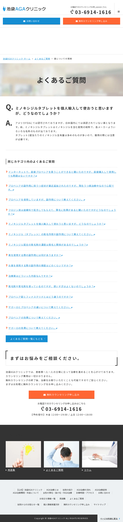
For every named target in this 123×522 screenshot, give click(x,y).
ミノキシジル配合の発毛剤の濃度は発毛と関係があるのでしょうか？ (47, 244)
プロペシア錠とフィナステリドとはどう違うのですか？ (39, 296)
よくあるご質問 (42, 58)
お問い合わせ (31, 21)
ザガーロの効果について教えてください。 (32, 328)
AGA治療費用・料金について (26, 492)
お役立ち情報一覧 (47, 498)
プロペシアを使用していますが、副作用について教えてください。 (46, 199)
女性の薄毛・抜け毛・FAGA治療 (57, 492)
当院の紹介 (68, 489)
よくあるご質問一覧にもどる (26, 338)
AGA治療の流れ (84, 489)
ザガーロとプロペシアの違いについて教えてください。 (39, 307)
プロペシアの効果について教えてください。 (33, 317)
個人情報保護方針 (51, 504)
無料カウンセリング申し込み (91, 21)
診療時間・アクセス (85, 492)
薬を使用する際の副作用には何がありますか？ (34, 255)
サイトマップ (100, 504)
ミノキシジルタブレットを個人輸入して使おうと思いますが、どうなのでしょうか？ (56, 223)
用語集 (63, 498)
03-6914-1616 (61, 409)
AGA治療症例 (101, 489)
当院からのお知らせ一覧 (28, 504)
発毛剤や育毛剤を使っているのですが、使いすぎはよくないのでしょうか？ (51, 286)
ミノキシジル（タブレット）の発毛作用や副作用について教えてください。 (51, 234)
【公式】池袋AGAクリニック (29, 489)
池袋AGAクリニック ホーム (16, 58)
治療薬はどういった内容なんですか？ (29, 276)
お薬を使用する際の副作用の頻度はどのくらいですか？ (39, 265)
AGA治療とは (52, 489)
